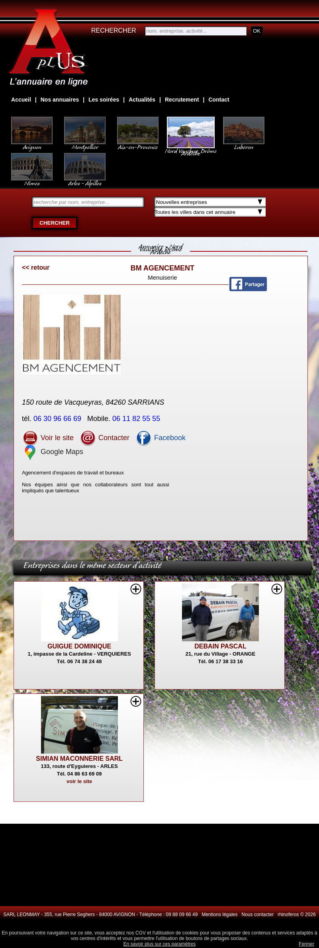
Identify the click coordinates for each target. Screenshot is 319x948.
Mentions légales (219, 914)
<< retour (35, 267)
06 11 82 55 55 (137, 419)
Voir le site (48, 438)
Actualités (142, 99)
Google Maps (52, 452)
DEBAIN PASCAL (220, 646)
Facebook (160, 438)
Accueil (21, 99)
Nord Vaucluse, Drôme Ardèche (191, 148)
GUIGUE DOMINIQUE (79, 646)
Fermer (306, 944)
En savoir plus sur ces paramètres (159, 944)
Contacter (104, 438)
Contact (219, 99)
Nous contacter (258, 914)
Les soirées (103, 99)
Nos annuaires (60, 99)
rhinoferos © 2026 (297, 914)
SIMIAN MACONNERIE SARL (79, 758)
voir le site (79, 781)
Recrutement (182, 99)
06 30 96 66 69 (58, 419)
